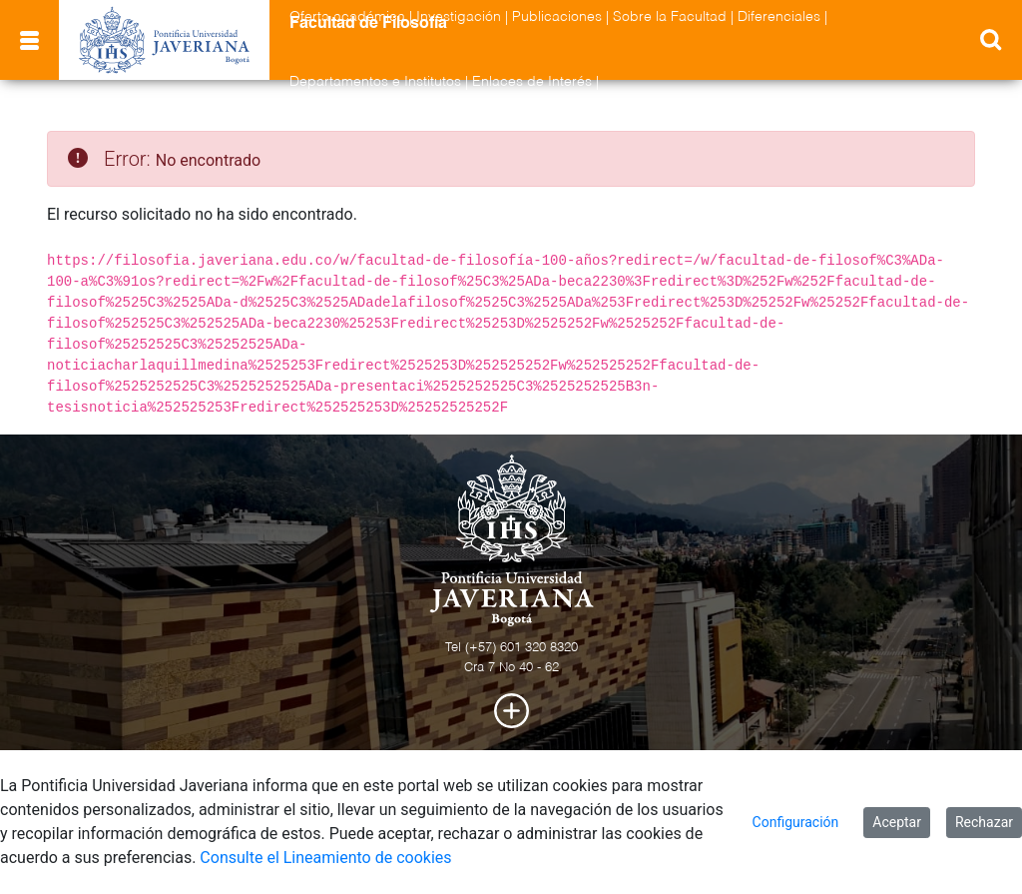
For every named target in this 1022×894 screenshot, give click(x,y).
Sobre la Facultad (670, 17)
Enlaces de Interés (532, 82)
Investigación (458, 17)
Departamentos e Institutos (375, 82)
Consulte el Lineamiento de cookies (325, 857)
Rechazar (984, 822)
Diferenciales (779, 17)
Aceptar (896, 822)
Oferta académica (347, 17)
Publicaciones (557, 17)
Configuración (796, 822)
